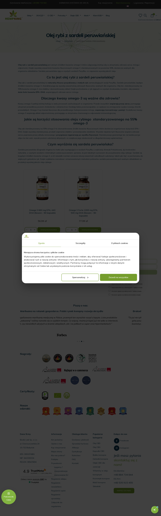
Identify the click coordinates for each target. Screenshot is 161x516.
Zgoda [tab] (41, 243)
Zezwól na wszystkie (118, 277)
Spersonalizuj (80, 277)
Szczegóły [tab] (81, 243)
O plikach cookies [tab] (119, 243)
